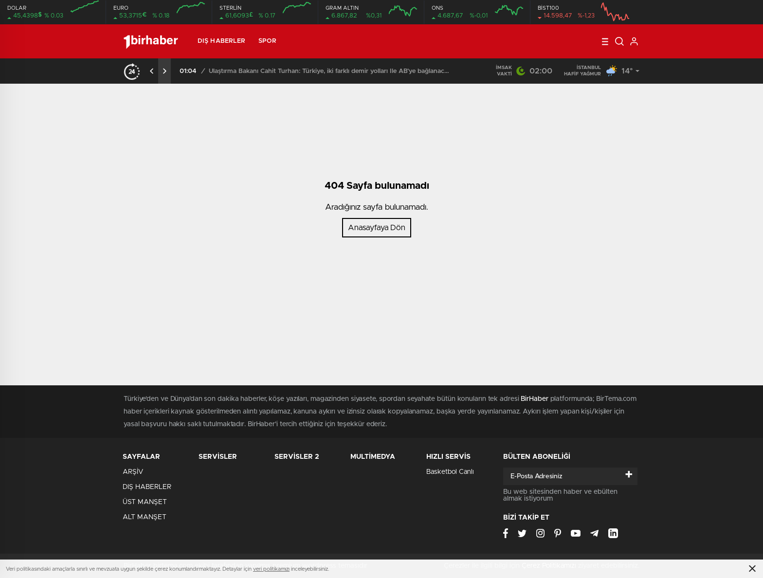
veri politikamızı (271, 569)
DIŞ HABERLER (221, 41)
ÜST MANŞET (145, 502)
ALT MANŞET (144, 517)
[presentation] (151, 71)
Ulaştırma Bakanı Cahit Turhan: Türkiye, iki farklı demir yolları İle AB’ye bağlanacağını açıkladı (330, 71)
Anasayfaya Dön (376, 228)
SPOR (267, 41)
